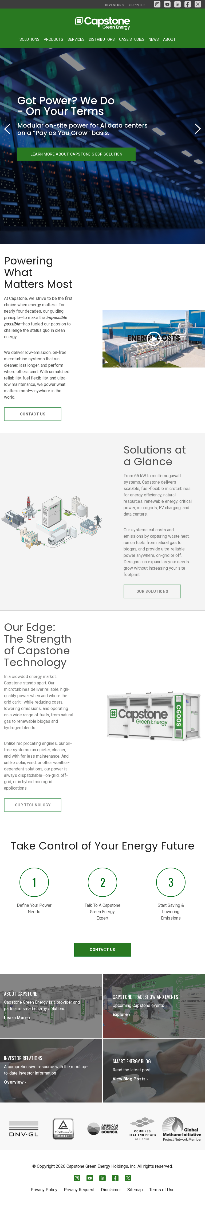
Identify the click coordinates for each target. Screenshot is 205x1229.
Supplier (137, 5)
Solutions (29, 39)
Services (76, 39)
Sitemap (135, 1212)
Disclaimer (111, 1212)
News (154, 39)
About (169, 39)
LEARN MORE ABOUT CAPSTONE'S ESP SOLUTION (76, 180)
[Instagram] (157, 4)
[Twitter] (198, 4)
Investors (114, 5)
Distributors (102, 39)
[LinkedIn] (177, 4)
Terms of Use (162, 1212)
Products (53, 39)
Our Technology (33, 831)
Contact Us (33, 440)
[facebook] (187, 4)
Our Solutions (152, 618)
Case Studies (131, 39)
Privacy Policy (44, 1212)
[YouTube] (167, 4)
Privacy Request (79, 1212)
